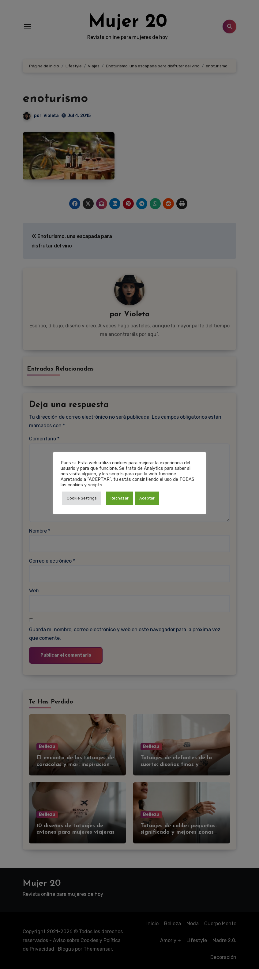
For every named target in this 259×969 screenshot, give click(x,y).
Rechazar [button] (120, 498)
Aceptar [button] (147, 498)
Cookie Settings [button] (82, 498)
